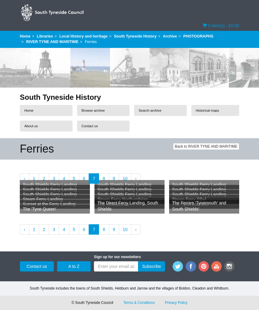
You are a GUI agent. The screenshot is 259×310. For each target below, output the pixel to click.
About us (31, 126)
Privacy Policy (176, 303)
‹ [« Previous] (24, 178)
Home (25, 36)
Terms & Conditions (139, 303)
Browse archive (93, 110)
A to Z (74, 266)
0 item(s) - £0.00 (221, 25)
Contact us (90, 126)
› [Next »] (136, 178)
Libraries (45, 36)
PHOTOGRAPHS (198, 36)
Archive (170, 36)
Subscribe (151, 266)
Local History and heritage (83, 36)
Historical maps (207, 110)
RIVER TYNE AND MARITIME (52, 42)
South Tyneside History (135, 36)
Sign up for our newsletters (117, 257)
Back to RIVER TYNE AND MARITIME (206, 146)
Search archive (150, 110)
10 (125, 178)
